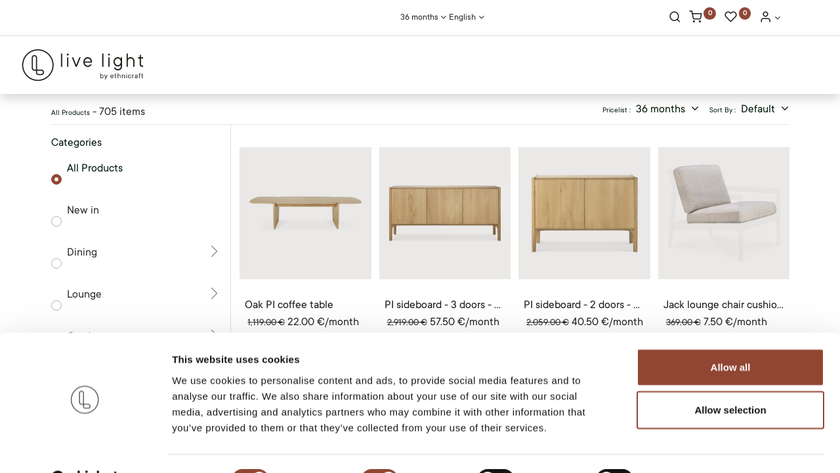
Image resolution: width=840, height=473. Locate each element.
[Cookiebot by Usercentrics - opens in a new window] (85, 447)
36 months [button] (662, 109)
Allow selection (730, 376)
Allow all (731, 333)
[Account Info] (769, 18)
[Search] (675, 18)
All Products (95, 168)
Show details (688, 447)
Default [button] (759, 109)
